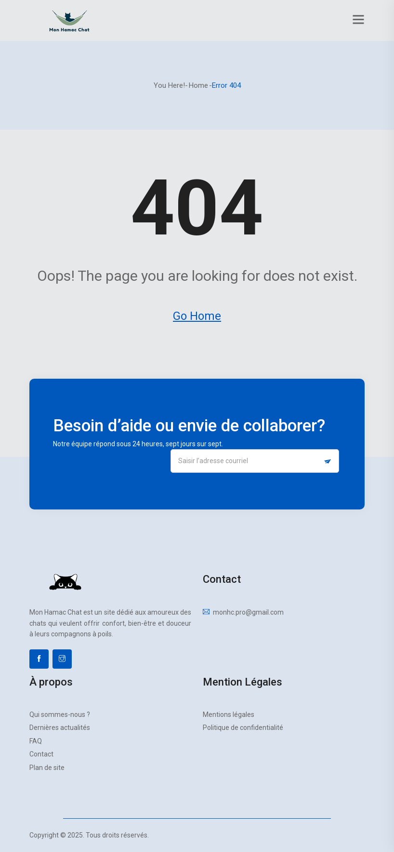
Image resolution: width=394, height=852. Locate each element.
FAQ (35, 741)
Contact (41, 754)
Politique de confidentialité (243, 727)
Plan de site (47, 767)
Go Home (197, 316)
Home (198, 85)
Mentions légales (228, 714)
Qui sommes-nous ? (59, 714)
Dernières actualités (59, 727)
